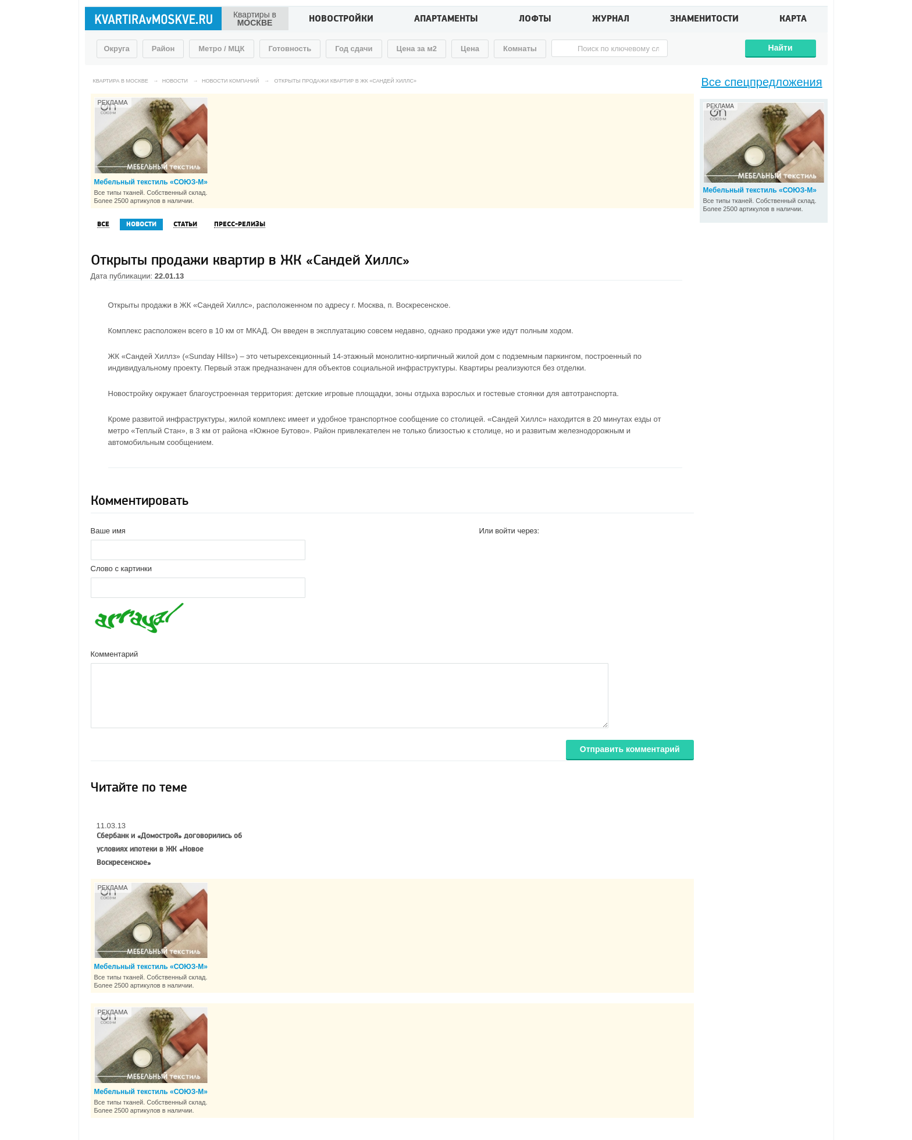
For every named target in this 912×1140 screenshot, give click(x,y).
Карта (793, 19)
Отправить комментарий (630, 749)
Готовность (290, 48)
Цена (470, 48)
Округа (117, 48)
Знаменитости (704, 19)
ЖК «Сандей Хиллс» (216, 305)
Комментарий (114, 654)
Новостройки (341, 19)
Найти (780, 47)
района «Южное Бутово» (265, 430)
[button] (488, 549)
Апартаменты (446, 19)
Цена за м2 (417, 48)
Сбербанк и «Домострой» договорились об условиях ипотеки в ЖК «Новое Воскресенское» (169, 849)
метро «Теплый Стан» (147, 430)
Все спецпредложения (761, 82)
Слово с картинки (121, 568)
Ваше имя (108, 530)
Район (163, 48)
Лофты (535, 19)
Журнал (610, 19)
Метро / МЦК (221, 48)
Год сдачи (353, 48)
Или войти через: (509, 530)
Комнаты (520, 48)
